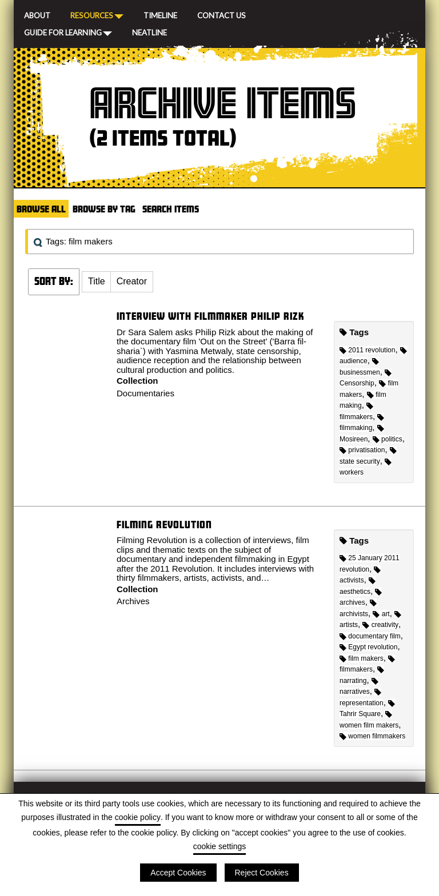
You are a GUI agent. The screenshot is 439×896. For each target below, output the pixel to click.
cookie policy (138, 817)
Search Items (170, 209)
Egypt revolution (368, 647)
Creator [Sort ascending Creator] (132, 281)
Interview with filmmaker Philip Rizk (210, 316)
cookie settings (219, 846)
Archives (133, 601)
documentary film (370, 636)
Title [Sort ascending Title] (96, 281)
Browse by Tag (104, 209)
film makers (362, 658)
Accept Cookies (178, 872)
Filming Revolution (164, 524)
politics (387, 439)
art (381, 614)
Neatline (149, 31)
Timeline (160, 14)
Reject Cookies (262, 872)
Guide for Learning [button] (68, 32)
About (37, 14)
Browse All (41, 209)
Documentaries (145, 393)
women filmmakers (372, 736)
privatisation (362, 450)
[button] (96, 282)
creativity (380, 625)
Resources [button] (96, 15)
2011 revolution (367, 350)
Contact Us (221, 14)
